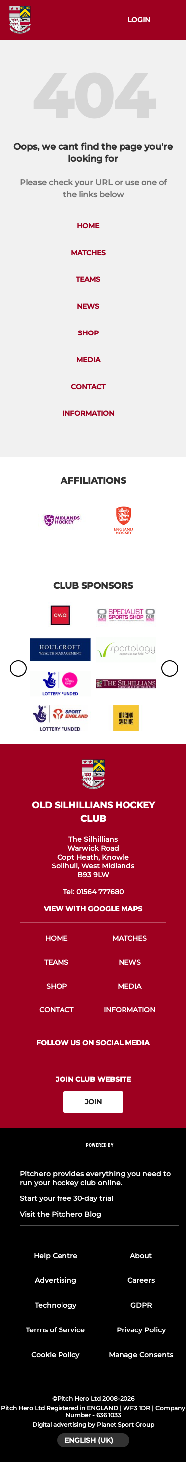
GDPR (141, 1305)
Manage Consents (141, 1354)
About (141, 1255)
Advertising (55, 1280)
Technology (55, 1305)
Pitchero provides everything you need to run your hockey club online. (95, 1178)
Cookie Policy (55, 1354)
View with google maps (93, 908)
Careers (141, 1280)
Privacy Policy (141, 1330)
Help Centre (55, 1255)
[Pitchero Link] (99, 1158)
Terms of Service (55, 1330)
